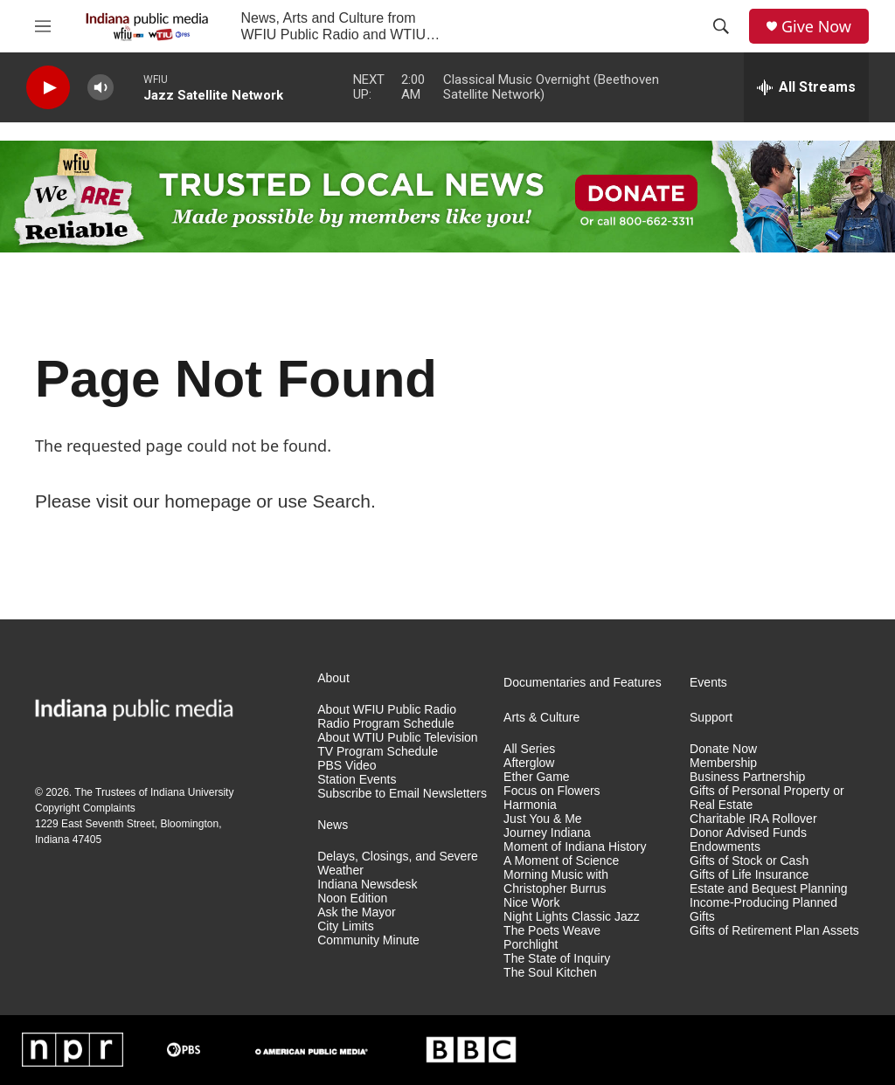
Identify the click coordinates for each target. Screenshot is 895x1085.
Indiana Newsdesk (367, 884)
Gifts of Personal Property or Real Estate (767, 798)
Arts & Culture (541, 717)
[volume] (100, 87)
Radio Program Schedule (385, 723)
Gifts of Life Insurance (749, 874)
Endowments (725, 846)
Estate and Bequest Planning (769, 888)
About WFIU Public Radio (386, 709)
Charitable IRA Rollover (753, 819)
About (333, 678)
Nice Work (531, 902)
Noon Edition (352, 898)
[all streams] (806, 87)
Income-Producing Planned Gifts (763, 909)
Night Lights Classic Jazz (571, 916)
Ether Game (536, 777)
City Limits (345, 926)
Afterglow (528, 763)
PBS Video (346, 765)
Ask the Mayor (356, 912)
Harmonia (530, 805)
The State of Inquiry (556, 958)
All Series (529, 749)
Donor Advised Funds (748, 833)
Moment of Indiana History (574, 846)
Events (708, 682)
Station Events (356, 779)
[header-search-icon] (721, 26)
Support (711, 717)
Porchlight (530, 944)
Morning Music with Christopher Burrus (555, 881)
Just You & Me (542, 819)
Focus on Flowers (551, 791)
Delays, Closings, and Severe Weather (397, 863)
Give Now (816, 26)
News (332, 825)
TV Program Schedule (377, 751)
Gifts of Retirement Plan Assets (774, 930)
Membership (723, 763)
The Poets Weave (551, 930)
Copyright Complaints (85, 808)
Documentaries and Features (582, 682)
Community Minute (368, 940)
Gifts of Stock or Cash (749, 860)
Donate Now (723, 749)
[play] (48, 88)
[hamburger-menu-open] (42, 26)
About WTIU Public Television (397, 737)
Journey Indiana (547, 833)
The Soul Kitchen (550, 972)
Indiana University (191, 792)
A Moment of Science (561, 860)
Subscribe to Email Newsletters (402, 793)
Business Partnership (747, 777)
